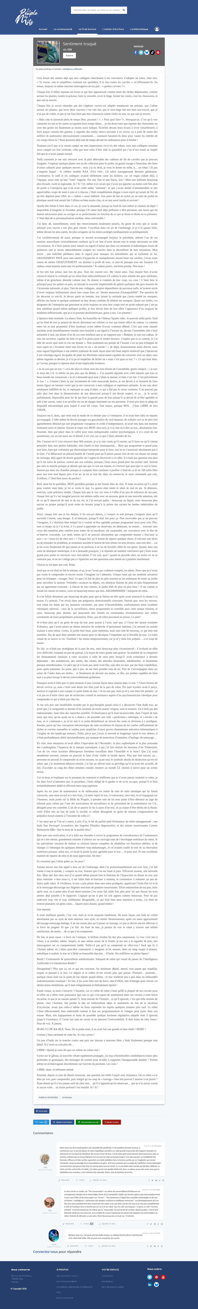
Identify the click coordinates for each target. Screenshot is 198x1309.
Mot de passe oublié (112, 1286)
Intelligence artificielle (72, 69)
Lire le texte (41, 1111)
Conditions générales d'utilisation (74, 1286)
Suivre (69, 55)
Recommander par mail (88, 1122)
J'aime (41, 1122)
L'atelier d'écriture (113, 29)
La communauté (63, 29)
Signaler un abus (111, 1122)
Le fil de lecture (87, 29)
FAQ (59, 1292)
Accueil (43, 29)
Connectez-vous (45, 1251)
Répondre (64, 1180)
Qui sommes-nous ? (67, 1275)
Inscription (107, 1281)
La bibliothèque (139, 29)
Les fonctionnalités (66, 1281)
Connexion (107, 1275)
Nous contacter (65, 1297)
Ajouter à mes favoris (62, 1122)
